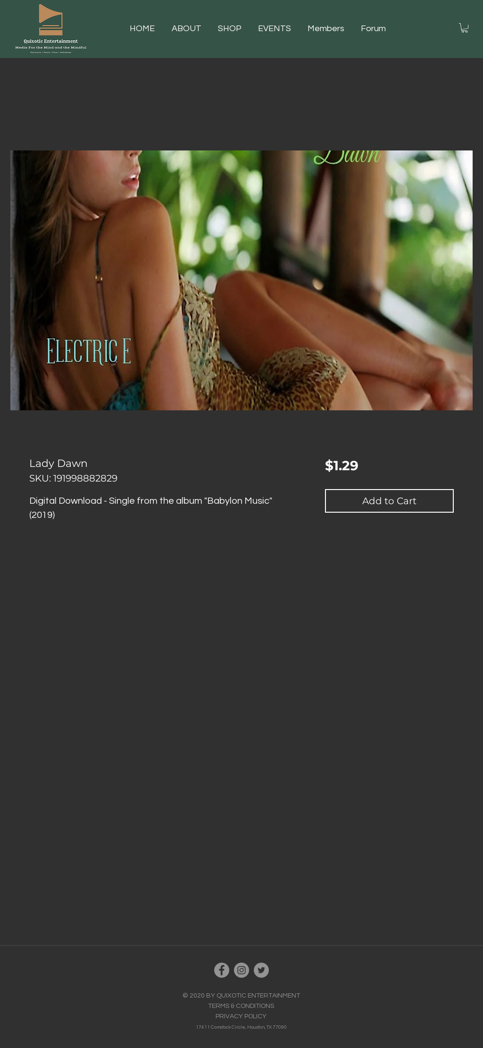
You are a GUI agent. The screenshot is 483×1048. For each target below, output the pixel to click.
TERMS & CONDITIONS (241, 1006)
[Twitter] (261, 970)
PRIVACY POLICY (241, 1016)
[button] (233, 29)
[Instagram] (241, 970)
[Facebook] (221, 970)
